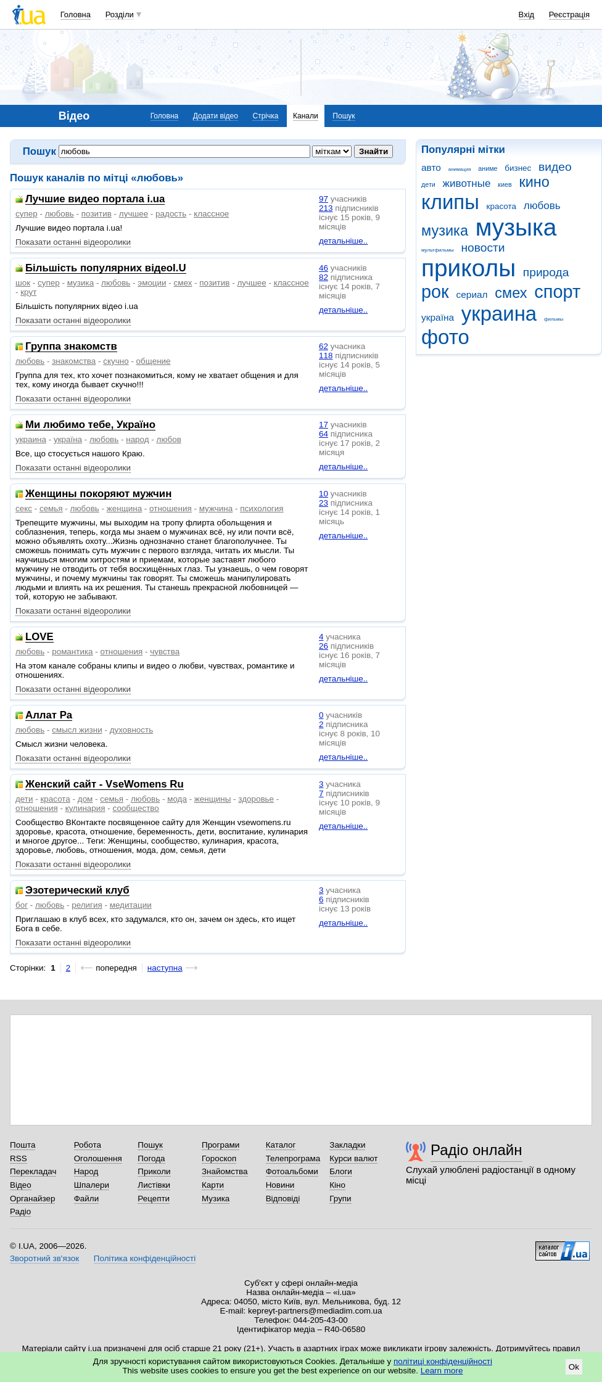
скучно (115, 361)
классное (211, 213)
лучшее (133, 213)
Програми (220, 1145)
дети (428, 184)
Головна (75, 14)
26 (323, 646)
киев (504, 184)
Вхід (527, 14)
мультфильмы (437, 250)
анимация (459, 169)
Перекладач (33, 1171)
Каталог (281, 1145)
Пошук (343, 116)
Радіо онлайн (476, 1149)
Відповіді (283, 1198)
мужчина (216, 508)
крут (28, 292)
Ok (574, 1367)
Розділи (119, 14)
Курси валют (353, 1158)
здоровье (256, 799)
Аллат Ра (48, 715)
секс (23, 508)
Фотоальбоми (292, 1171)
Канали (305, 116)
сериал (472, 294)
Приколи (154, 1171)
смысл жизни (77, 729)
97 (323, 199)
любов (169, 439)
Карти (213, 1185)
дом (85, 799)
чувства (164, 651)
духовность (132, 729)
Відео (20, 1185)
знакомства (74, 361)
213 (325, 208)
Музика (215, 1198)
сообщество (136, 808)
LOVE (39, 637)
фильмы (553, 319)
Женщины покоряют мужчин (98, 494)
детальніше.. (343, 240)
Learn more (442, 1370)
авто (431, 167)
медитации (131, 905)
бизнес (518, 168)
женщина (124, 508)
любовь (542, 206)
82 (323, 277)
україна (437, 317)
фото (445, 337)
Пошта (22, 1145)
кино (534, 182)
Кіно (337, 1185)
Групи (340, 1198)
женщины (212, 799)
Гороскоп (219, 1158)
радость (170, 213)
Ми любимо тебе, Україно (90, 425)
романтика (72, 651)
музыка (516, 227)
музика (444, 231)
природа (546, 272)
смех (511, 293)
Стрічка (265, 116)
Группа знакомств (71, 347)
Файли (86, 1198)
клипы (450, 202)
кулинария (85, 808)
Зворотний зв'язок (44, 1258)
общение (153, 361)
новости (483, 247)
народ (137, 439)
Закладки (347, 1145)
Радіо (20, 1211)
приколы (468, 268)
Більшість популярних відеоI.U (105, 268)
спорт (557, 292)
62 (323, 346)
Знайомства (225, 1171)
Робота (87, 1145)
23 (323, 503)
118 (325, 355)
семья (51, 508)
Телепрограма (293, 1158)
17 (323, 424)
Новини (280, 1185)
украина (499, 313)
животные (467, 183)
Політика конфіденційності (145, 1258)
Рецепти (154, 1198)
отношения (170, 508)
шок (22, 282)
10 (323, 493)
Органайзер (32, 1198)
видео (555, 166)
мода (177, 799)
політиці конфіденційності (443, 1361)
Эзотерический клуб (77, 891)
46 (323, 268)
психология (261, 508)
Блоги (340, 1171)
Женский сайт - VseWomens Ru (104, 784)
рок (435, 292)
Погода (151, 1158)
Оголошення (98, 1158)
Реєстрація (569, 14)
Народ (86, 1171)
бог (21, 905)
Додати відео (215, 116)
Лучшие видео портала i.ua (95, 199)
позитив (96, 213)
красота (501, 206)
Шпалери (91, 1185)
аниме (487, 168)
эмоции (152, 282)
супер (26, 213)
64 (323, 433)
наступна (165, 968)
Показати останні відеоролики (73, 242)
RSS (18, 1158)
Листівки (154, 1185)
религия (87, 905)
